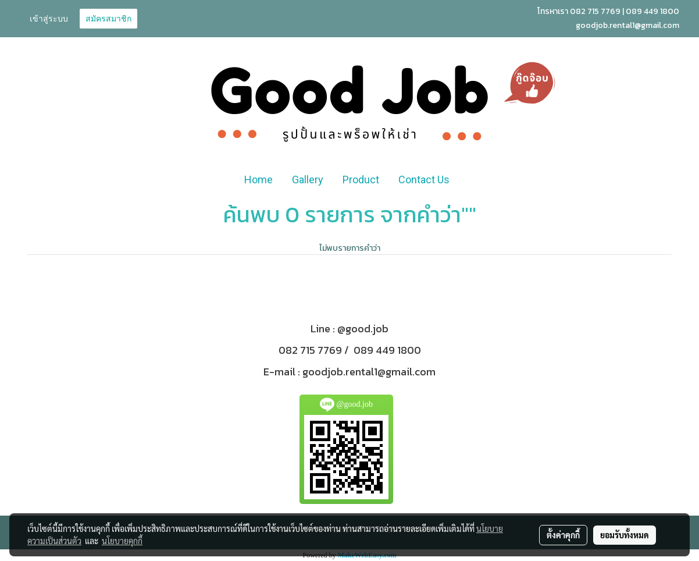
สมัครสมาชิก (108, 18)
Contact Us (424, 179)
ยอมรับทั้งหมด (624, 535)
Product (361, 179)
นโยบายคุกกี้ (122, 540)
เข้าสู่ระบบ (49, 18)
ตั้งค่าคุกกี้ (563, 535)
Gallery (307, 179)
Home (258, 179)
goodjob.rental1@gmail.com (369, 371)
